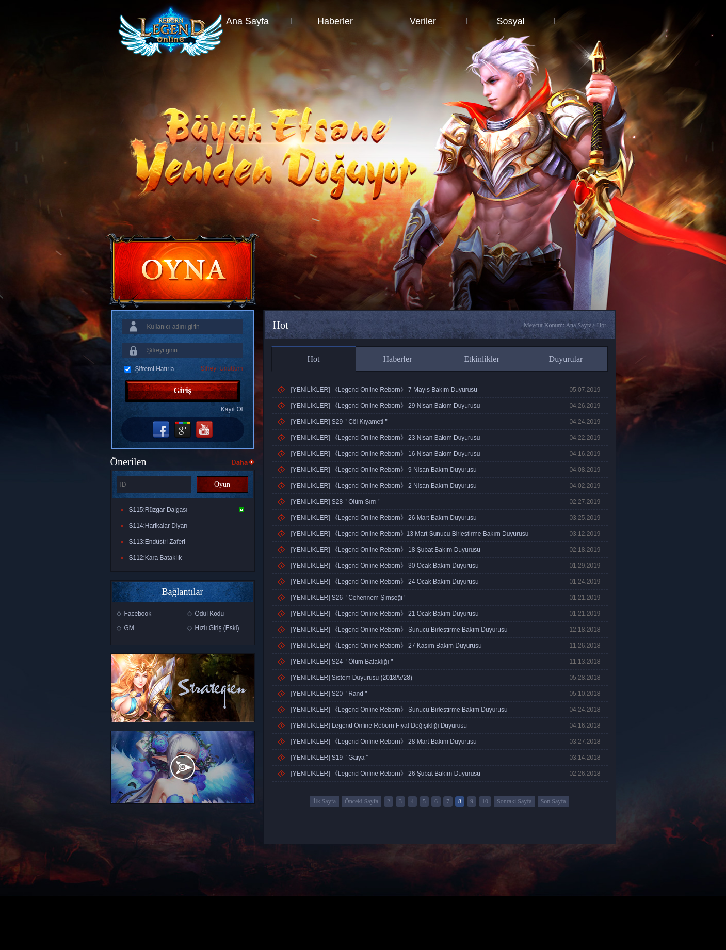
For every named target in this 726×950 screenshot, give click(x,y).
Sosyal (510, 21)
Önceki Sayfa (361, 801)
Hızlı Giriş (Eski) (217, 628)
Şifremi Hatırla (154, 369)
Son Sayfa (553, 801)
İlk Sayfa (324, 801)
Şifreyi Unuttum (221, 368)
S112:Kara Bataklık (155, 557)
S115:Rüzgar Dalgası (186, 509)
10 (485, 801)
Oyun (222, 484)
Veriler (423, 21)
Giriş (182, 390)
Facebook (138, 613)
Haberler (335, 21)
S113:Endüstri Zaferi (157, 541)
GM (129, 628)
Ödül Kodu (209, 613)
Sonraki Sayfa (514, 801)
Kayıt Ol (232, 409)
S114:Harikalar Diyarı (158, 525)
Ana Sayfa (247, 21)
